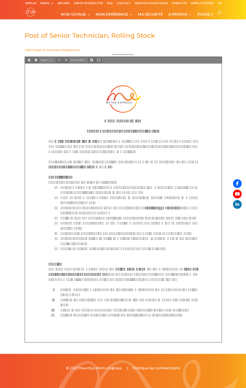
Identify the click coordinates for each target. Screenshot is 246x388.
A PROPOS (177, 14)
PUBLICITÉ (179, 3)
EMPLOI (31, 3)
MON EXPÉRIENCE (112, 14)
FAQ (110, 3)
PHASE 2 (205, 14)
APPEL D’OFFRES (202, 3)
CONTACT (124, 3)
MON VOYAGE (73, 14)
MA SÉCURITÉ (150, 14)
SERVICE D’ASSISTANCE (151, 3)
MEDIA (44, 3)
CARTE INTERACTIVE (88, 3)
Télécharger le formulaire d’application (52, 50)
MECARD (64, 3)
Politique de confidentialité (156, 368)
